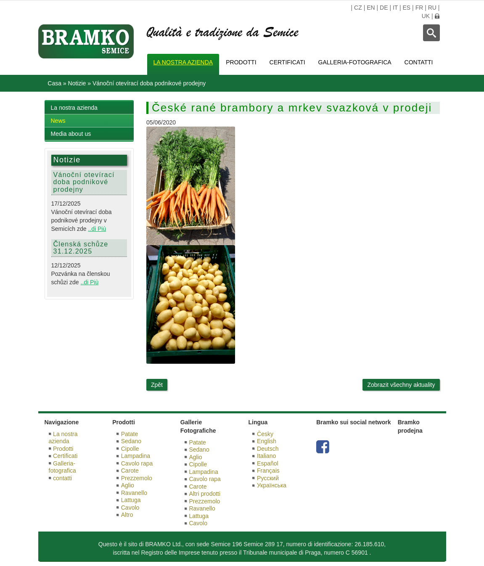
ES (407, 7)
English (266, 441)
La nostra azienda (183, 62)
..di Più (97, 228)
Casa (54, 83)
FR (419, 7)
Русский (268, 478)
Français (268, 470)
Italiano (266, 455)
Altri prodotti (204, 493)
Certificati (287, 62)
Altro (127, 514)
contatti (419, 62)
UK (426, 16)
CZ (358, 7)
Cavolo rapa (137, 463)
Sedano (131, 441)
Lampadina (135, 455)
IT (395, 7)
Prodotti (241, 62)
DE (384, 7)
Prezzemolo (136, 478)
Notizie (77, 83)
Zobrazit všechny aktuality (401, 384)
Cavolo (130, 507)
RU (432, 7)
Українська (271, 485)
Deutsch (267, 448)
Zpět (157, 384)
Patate (129, 434)
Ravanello (134, 492)
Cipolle (130, 448)
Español (267, 463)
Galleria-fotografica (354, 62)
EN (371, 7)
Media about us (71, 133)
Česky (265, 434)
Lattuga (131, 500)
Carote (130, 470)
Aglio (127, 485)
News (58, 120)
